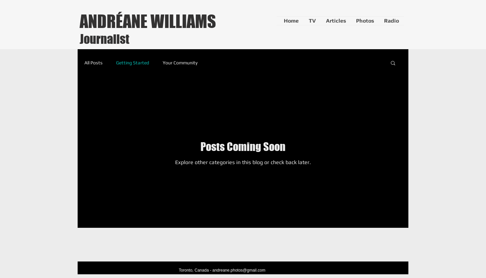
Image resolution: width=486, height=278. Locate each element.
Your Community (180, 62)
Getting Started (132, 62)
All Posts (93, 62)
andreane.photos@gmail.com (238, 270)
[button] (393, 63)
